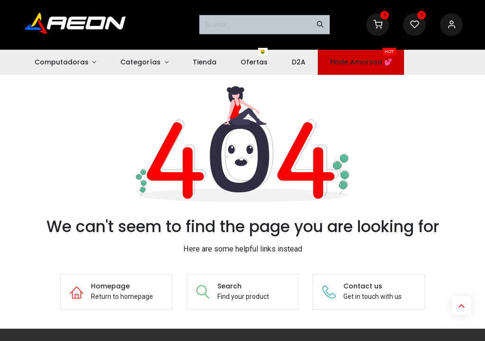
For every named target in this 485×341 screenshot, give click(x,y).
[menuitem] (65, 62)
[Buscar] (320, 24)
